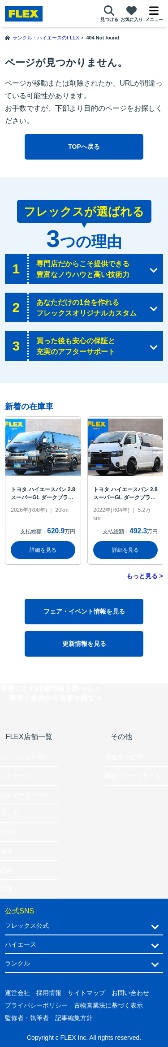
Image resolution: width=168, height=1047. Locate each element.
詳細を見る (43, 550)
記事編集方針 (74, 1017)
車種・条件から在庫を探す (52, 698)
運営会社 (17, 992)
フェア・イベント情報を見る (84, 611)
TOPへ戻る (84, 146)
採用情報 (48, 992)
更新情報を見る (84, 643)
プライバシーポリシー (36, 1005)
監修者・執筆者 (27, 1017)
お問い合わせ (130, 992)
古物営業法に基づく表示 (108, 1005)
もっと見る (142, 576)
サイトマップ (86, 992)
